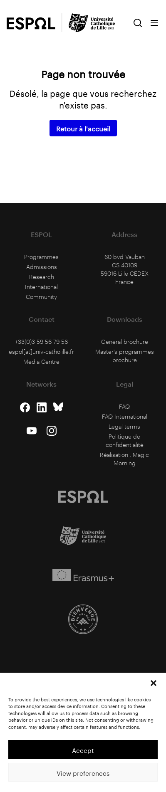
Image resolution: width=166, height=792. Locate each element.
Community (41, 296)
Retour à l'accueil (83, 128)
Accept (83, 750)
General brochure (124, 341)
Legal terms (124, 426)
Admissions (41, 266)
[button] (153, 683)
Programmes (41, 256)
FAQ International (124, 416)
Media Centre (41, 361)
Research (41, 276)
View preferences (83, 772)
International (41, 286)
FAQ (124, 406)
